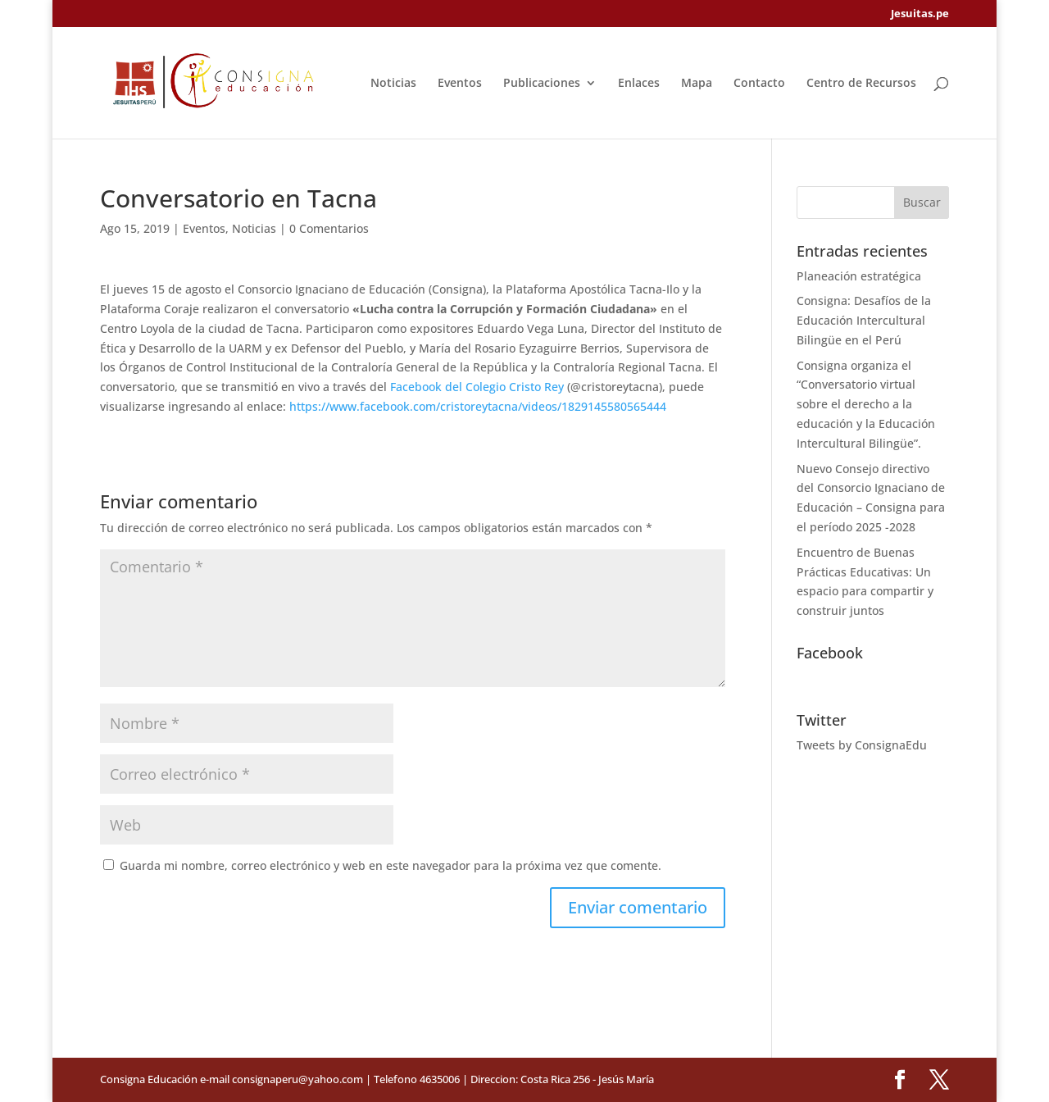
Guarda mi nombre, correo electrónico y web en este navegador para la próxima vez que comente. (390, 865)
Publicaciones (541, 83)
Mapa (696, 83)
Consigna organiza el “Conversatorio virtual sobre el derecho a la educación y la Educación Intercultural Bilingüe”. (866, 404)
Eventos (460, 83)
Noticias (393, 83)
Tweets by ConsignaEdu (862, 745)
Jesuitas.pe (920, 14)
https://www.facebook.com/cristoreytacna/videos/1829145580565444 (477, 406)
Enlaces (639, 83)
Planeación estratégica (859, 276)
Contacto (759, 83)
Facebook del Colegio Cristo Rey (477, 386)
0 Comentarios (329, 228)
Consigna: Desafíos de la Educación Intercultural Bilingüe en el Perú (864, 320)
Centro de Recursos (861, 83)
